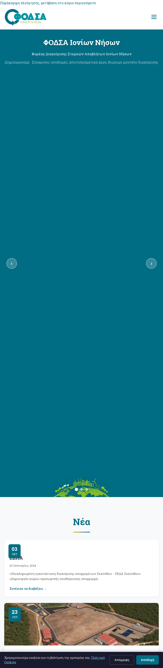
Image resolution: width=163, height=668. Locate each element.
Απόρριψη (121, 660)
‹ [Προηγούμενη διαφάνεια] (12, 263)
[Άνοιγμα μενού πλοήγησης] (154, 17)
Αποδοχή (147, 660)
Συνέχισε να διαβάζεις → (28, 589)
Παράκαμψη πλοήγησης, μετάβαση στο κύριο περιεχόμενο (48, 3)
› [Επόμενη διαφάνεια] (151, 263)
